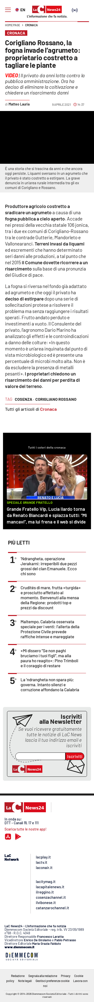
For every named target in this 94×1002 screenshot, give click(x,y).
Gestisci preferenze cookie (52, 980)
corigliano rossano (55, 399)
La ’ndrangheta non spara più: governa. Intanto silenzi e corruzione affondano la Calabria (50, 684)
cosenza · (24, 399)
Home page (12, 25)
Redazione (18, 976)
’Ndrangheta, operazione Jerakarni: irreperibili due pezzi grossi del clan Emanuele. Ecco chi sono (49, 566)
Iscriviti (74, 756)
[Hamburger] (8, 10)
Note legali (25, 980)
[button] (83, 28)
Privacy (65, 976)
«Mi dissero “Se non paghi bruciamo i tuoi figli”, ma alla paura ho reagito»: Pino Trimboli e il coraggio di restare (49, 658)
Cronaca (31, 25)
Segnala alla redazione (42, 976)
